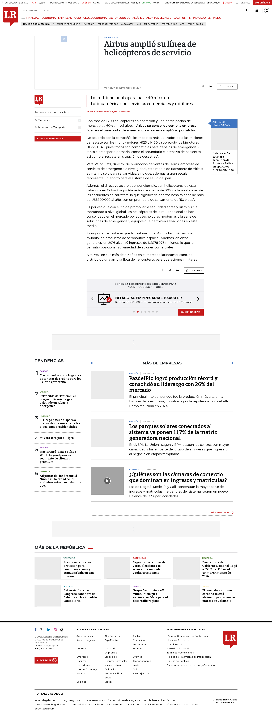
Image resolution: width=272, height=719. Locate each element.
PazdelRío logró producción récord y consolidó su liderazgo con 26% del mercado (173, 384)
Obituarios (110, 669)
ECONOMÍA (49, 17)
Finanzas (81, 661)
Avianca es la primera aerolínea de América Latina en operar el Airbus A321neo (223, 161)
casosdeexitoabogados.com (51, 704)
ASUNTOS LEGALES (158, 17)
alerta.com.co (191, 704)
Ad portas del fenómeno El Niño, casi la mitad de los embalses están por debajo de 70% (60, 481)
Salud (205, 586)
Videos (108, 681)
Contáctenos (174, 644)
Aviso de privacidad (178, 648)
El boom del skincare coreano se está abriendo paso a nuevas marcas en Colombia (218, 595)
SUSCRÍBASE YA (190, 312)
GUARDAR (227, 86)
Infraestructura (113, 665)
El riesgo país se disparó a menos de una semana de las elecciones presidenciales (60, 423)
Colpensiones (195, 24)
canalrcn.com (114, 704)
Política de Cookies (178, 661)
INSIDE (217, 17)
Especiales (111, 656)
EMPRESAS (65, 17)
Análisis (137, 636)
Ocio (135, 669)
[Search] (246, 10)
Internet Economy (86, 669)
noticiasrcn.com (153, 704)
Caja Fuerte (111, 640)
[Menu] (23, 17)
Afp (182, 24)
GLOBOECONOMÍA (95, 17)
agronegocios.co (73, 700)
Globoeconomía (142, 661)
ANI (139, 24)
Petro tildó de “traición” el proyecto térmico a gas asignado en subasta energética (58, 401)
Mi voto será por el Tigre (57, 438)
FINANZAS (32, 17)
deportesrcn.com (44, 708)
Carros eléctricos (108, 24)
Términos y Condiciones (180, 652)
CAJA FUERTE (182, 17)
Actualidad (139, 558)
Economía (138, 648)
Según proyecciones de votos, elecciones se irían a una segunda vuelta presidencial (149, 567)
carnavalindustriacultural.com (87, 704)
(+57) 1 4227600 (44, 648)
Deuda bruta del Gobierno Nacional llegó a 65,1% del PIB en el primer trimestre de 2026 (219, 569)
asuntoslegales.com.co (48, 700)
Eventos (137, 656)
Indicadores (83, 665)
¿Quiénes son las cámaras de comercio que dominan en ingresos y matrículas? (178, 477)
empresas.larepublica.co (101, 700)
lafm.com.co (173, 704)
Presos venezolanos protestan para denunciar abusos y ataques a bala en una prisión (78, 569)
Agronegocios (84, 636)
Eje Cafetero (151, 24)
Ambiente (45, 471)
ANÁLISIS (138, 17)
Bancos (44, 371)
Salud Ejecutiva (141, 673)
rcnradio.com (133, 704)
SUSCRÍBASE (262, 2)
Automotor (127, 24)
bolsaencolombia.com (162, 700)
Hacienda (45, 416)
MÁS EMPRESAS (220, 512)
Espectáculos (169, 24)
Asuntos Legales (85, 640)
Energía (44, 392)
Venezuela (69, 558)
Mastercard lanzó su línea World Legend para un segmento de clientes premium (58, 456)
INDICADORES (202, 17)
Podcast (81, 673)
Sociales (68, 586)
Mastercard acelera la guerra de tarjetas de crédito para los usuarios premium (60, 379)
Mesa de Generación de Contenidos (187, 636)
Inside (136, 665)
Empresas (88, 24)
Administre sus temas (49, 138)
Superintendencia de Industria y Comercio (191, 665)
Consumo (81, 648)
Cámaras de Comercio (68, 24)
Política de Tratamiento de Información (189, 656)
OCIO (77, 17)
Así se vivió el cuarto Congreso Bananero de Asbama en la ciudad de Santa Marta (80, 595)
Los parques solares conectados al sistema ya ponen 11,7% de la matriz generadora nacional (173, 432)
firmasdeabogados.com (132, 700)
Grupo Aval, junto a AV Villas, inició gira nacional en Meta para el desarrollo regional (150, 595)
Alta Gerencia (112, 636)
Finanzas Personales (116, 661)
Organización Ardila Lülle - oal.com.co (224, 701)
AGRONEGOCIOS (119, 17)
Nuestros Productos (178, 640)
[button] (91, 299)
